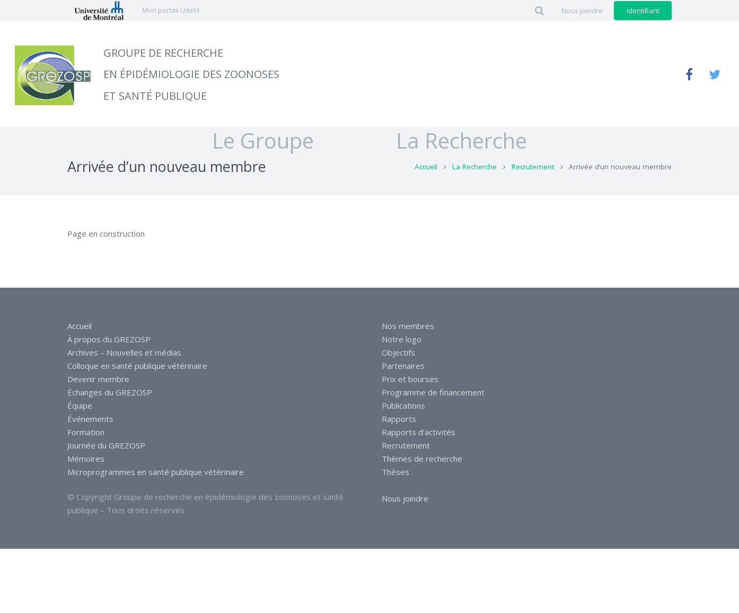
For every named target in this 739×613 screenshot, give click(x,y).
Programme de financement (433, 392)
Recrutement (533, 182)
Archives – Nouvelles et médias (124, 352)
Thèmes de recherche (422, 458)
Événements (90, 418)
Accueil (426, 182)
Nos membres (408, 326)
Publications (403, 405)
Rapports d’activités (418, 432)
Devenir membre (98, 379)
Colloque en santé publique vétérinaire (137, 365)
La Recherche (474, 182)
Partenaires (403, 365)
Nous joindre (405, 498)
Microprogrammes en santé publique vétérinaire (155, 472)
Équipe (79, 405)
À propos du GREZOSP (109, 339)
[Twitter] (714, 74)
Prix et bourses (410, 379)
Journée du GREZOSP (106, 445)
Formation (85, 432)
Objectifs (398, 352)
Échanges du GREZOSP (109, 392)
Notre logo (401, 339)
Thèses (395, 472)
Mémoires (85, 458)
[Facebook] (689, 74)
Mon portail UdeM (170, 10)
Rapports (399, 418)
